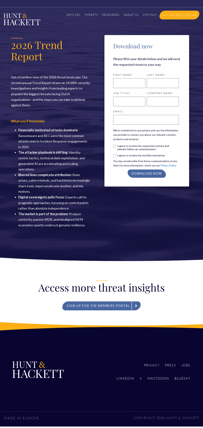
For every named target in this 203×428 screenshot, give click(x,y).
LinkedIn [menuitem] (118, 380)
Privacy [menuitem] (147, 366)
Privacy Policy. (168, 165)
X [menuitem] (135, 380)
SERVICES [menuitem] (73, 14)
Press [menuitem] (168, 366)
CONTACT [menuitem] (150, 14)
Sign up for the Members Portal (104, 306)
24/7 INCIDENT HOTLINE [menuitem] (179, 15)
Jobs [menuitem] (185, 366)
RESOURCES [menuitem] (111, 14)
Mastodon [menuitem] (155, 380)
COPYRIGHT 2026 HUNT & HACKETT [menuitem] (162, 418)
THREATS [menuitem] (91, 14)
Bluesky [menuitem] (181, 380)
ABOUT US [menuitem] (131, 14)
